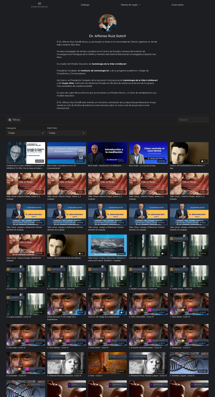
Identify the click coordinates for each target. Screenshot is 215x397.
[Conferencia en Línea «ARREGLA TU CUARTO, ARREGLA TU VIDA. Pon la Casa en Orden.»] (25, 167)
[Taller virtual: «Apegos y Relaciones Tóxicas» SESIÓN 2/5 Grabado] (148, 228)
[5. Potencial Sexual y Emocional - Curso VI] (66, 375)
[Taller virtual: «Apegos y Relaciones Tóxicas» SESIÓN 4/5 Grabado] (66, 228)
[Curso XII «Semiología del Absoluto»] (148, 258)
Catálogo (85, 5)
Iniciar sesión (177, 5)
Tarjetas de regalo (130, 5)
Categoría (11, 128)
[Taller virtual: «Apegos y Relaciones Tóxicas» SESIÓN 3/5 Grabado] (107, 228)
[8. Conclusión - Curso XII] (25, 288)
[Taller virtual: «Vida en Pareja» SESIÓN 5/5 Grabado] (25, 259)
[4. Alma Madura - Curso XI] (66, 347)
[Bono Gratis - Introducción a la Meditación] (107, 165)
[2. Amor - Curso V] (107, 375)
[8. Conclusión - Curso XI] (25, 375)
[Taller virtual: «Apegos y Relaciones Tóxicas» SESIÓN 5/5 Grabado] (25, 228)
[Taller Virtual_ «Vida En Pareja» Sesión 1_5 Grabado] (189, 197)
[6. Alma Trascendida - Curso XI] (148, 316)
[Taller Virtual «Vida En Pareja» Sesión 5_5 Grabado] (25, 197)
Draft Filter (52, 128)
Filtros (14, 119)
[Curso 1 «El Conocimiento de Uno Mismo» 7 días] (189, 167)
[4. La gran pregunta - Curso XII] (25, 316)
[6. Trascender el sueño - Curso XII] (66, 288)
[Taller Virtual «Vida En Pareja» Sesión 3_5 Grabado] (107, 197)
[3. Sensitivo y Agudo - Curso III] (189, 375)
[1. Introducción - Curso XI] (189, 347)
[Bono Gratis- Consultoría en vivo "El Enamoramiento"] (66, 167)
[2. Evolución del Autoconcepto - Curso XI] (148, 347)
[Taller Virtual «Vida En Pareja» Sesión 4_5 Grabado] (66, 197)
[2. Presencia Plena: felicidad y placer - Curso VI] (148, 375)
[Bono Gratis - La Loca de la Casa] (148, 165)
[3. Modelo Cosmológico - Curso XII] (148, 288)
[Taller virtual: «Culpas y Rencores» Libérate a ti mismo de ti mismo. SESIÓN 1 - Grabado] (107, 259)
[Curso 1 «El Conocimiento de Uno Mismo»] (66, 258)
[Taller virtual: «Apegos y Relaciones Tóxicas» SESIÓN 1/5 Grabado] (189, 228)
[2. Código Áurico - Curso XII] (189, 288)
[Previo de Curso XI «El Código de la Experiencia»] (66, 318)
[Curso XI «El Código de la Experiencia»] (107, 316)
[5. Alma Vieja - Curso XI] (25, 347)
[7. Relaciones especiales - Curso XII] (189, 258)
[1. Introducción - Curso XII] (107, 288)
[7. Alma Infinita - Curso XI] (189, 316)
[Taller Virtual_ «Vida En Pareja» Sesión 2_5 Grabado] (148, 197)
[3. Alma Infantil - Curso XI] (107, 347)
